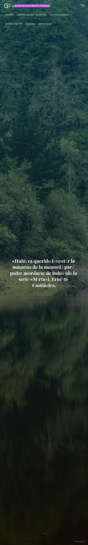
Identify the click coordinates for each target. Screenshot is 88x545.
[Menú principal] (82, 6)
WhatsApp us (80, 541)
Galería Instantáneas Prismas (31, 5)
